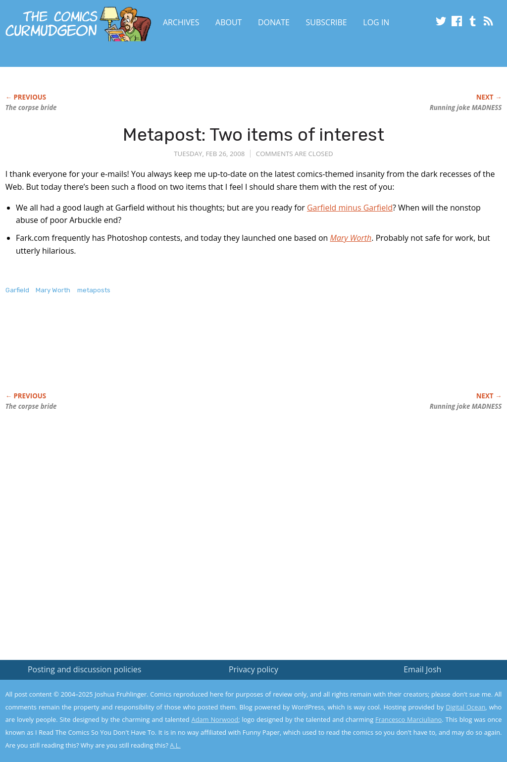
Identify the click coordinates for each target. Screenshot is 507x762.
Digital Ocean (465, 707)
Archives (181, 22)
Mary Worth (53, 290)
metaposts (93, 290)
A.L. (175, 745)
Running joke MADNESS (466, 107)
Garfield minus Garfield (350, 207)
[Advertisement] (185, 353)
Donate (274, 22)
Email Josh (422, 669)
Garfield (17, 290)
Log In (376, 22)
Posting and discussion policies (85, 669)
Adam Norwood (215, 719)
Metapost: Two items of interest (253, 134)
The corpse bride (31, 107)
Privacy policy (253, 669)
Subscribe (326, 22)
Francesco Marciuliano (408, 719)
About (228, 22)
